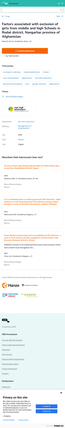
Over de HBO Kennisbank (12, 340)
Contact (5, 373)
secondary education (43, 78)
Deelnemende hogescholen (13, 359)
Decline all (46, 411)
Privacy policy (23, 420)
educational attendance (13, 84)
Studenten (6, 387)
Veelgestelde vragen (10, 364)
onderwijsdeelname (32, 72)
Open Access (7, 354)
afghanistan (27, 78)
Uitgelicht (6, 349)
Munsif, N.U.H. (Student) (12, 41)
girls (27, 84)
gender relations (39, 84)
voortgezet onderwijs (12, 72)
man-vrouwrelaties (11, 78)
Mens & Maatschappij (12, 184)
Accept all (46, 406)
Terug (7, 16)
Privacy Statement (9, 368)
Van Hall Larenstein (26, 121)
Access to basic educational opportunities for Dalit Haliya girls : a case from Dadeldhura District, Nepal (32, 167)
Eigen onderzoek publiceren (13, 345)
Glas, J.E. (28, 41)
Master (21, 139)
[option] (32, 291)
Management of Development (24, 127)
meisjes (46, 72)
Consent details (8, 420)
